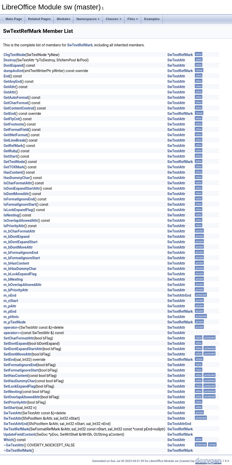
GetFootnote (13, 124)
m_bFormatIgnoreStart (22, 258)
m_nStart (11, 301)
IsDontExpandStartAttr (22, 188)
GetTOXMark (14, 167)
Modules (63, 19)
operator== (12, 333)
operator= (11, 327)
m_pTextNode (15, 322)
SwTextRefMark (79, 45)
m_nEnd (10, 295)
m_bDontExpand (17, 237)
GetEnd (9, 114)
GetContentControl (19, 108)
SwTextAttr (176, 60)
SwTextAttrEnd (179, 295)
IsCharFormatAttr (18, 183)
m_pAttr (10, 306)
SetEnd (9, 360)
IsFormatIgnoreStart (20, 204)
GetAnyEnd (12, 81)
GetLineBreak (14, 140)
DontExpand (13, 65)
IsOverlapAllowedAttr (21, 220)
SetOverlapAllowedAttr (22, 397)
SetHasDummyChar (19, 381)
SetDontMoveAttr (17, 354)
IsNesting (11, 215)
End (7, 76)
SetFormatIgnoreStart (21, 370)
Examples (152, 19)
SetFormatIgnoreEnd (20, 365)
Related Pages (39, 19)
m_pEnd (10, 311)
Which (8, 440)
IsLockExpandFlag (18, 210)
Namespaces (88, 19)
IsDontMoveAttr (16, 194)
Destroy (10, 60)
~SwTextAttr (14, 445)
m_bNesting (13, 279)
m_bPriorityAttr (16, 290)
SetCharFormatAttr (19, 338)
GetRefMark (13, 146)
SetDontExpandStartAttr (23, 349)
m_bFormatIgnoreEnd (21, 253)
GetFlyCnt (11, 119)
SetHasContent (16, 376)
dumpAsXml (13, 71)
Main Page (14, 19)
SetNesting (12, 392)
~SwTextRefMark (17, 450)
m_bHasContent (16, 263)
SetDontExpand (16, 343)
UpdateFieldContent (19, 434)
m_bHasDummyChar (20, 269)
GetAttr (9, 87)
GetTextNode (14, 162)
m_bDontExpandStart (20, 242)
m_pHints (11, 317)
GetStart (10, 156)
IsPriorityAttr (14, 226)
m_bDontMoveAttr (18, 247)
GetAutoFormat (16, 97)
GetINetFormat (15, 135)
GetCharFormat (16, 103)
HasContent (13, 172)
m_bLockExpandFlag (20, 274)
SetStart (10, 408)
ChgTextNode (14, 55)
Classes (113, 19)
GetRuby (10, 151)
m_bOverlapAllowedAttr (23, 285)
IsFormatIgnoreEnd (19, 199)
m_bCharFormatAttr (19, 231)
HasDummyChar (17, 178)
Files (133, 19)
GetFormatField (16, 130)
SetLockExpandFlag (19, 386)
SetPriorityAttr (15, 402)
